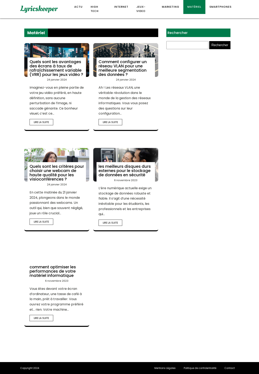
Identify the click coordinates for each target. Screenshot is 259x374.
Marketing (170, 7)
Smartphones (220, 7)
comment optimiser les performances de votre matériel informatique (53, 271)
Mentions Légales (165, 368)
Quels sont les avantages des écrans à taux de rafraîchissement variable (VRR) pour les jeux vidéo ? (56, 68)
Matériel (194, 7)
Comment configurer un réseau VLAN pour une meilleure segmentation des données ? (123, 68)
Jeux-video (140, 9)
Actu (78, 7)
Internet (121, 7)
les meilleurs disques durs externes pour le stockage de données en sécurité (125, 171)
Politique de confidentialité (200, 368)
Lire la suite (41, 122)
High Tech (95, 9)
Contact (229, 368)
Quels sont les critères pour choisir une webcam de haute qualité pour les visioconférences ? (57, 173)
